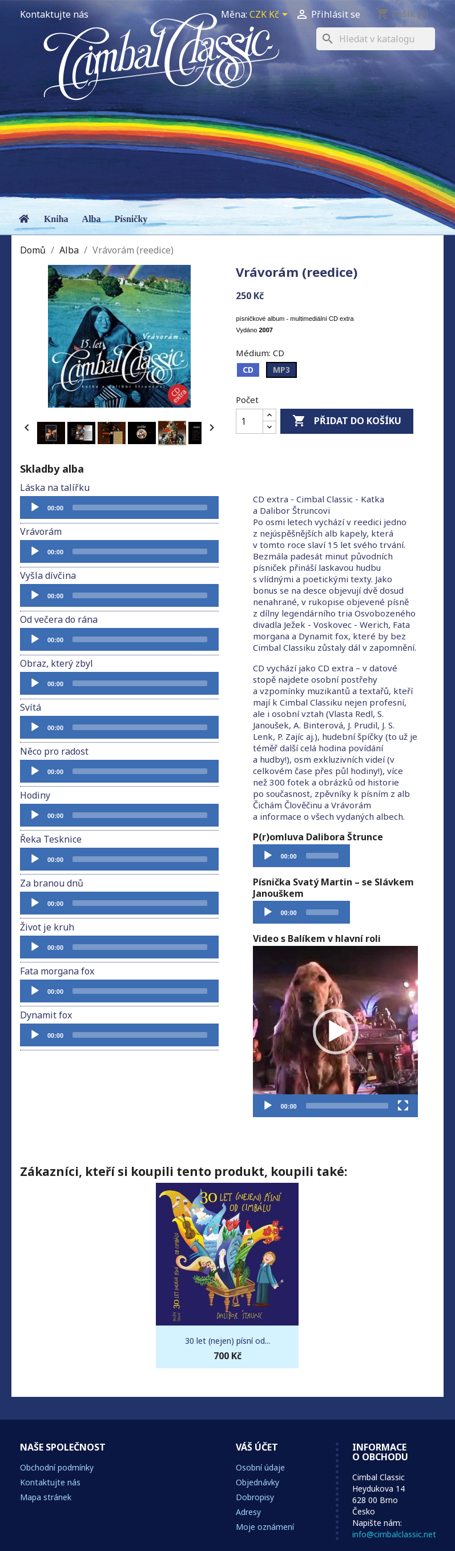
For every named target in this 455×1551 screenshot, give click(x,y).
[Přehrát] (35, 507)
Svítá (30, 707)
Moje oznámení (265, 1526)
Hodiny (35, 795)
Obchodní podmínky (57, 1467)
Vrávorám (41, 531)
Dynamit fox (46, 1015)
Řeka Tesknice (51, 839)
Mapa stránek (45, 1497)
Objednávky (257, 1482)
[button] (336, 1031)
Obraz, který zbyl (56, 663)
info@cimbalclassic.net (394, 1534)
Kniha (56, 219)
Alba (91, 219)
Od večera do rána (59, 619)
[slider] (140, 507)
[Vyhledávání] (375, 38)
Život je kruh (47, 927)
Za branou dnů (51, 883)
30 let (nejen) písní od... (227, 1340)
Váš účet (257, 1447)
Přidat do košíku (346, 421)
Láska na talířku (55, 487)
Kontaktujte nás (54, 14)
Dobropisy (255, 1497)
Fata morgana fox (57, 971)
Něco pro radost (54, 751)
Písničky (131, 219)
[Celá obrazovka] (403, 1105)
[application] (119, 507)
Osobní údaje (260, 1467)
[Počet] (249, 421)
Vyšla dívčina (48, 575)
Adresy (248, 1511)
